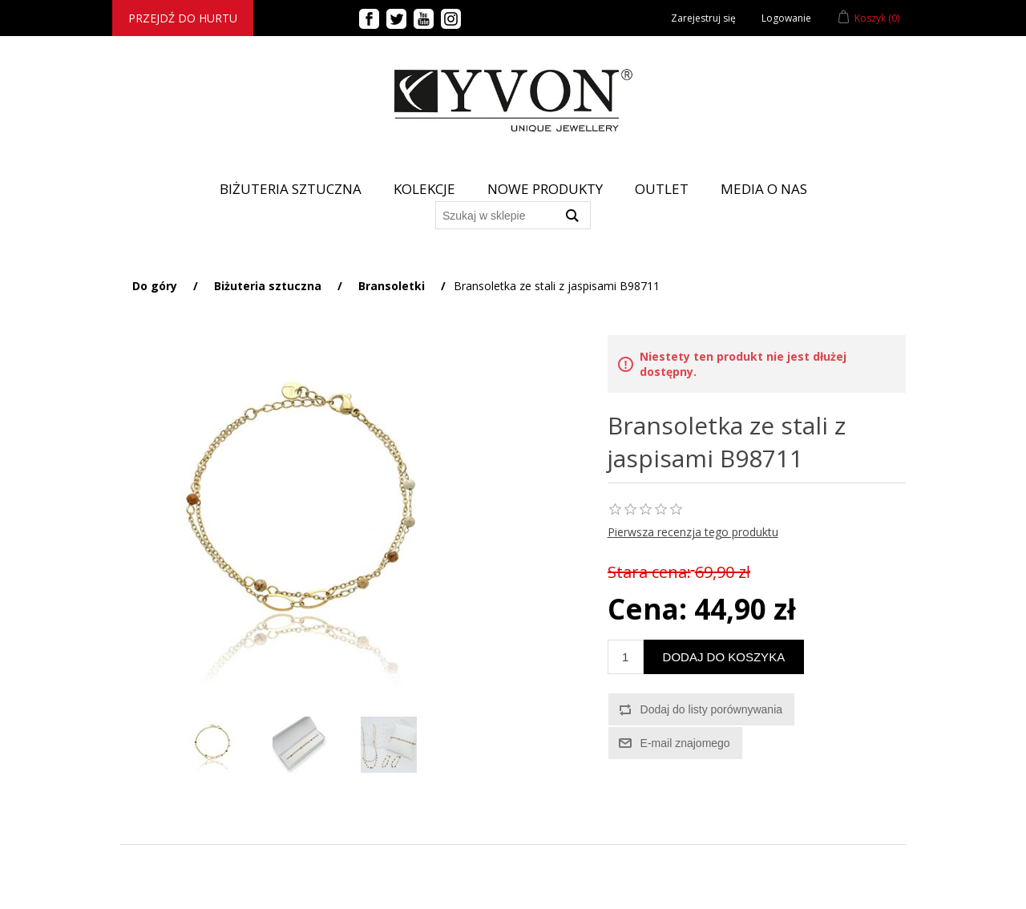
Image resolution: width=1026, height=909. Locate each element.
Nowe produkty (545, 189)
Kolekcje (424, 189)
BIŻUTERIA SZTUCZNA (291, 189)
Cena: (647, 609)
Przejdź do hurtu (182, 18)
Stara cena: (649, 572)
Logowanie (786, 18)
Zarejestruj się (703, 18)
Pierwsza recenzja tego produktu (693, 531)
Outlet (662, 189)
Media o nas (764, 189)
